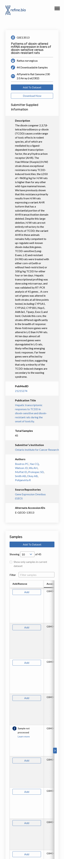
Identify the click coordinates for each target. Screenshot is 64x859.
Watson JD (21, 467)
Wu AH (33, 467)
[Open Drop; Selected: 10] (27, 554)
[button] (57, 9)
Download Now (32, 95)
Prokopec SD (36, 472)
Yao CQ (34, 463)
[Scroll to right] (55, 750)
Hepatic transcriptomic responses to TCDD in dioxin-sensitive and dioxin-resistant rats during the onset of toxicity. (31, 413)
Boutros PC (22, 463)
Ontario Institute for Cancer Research (32, 449)
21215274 (21, 390)
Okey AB (32, 476)
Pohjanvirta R (23, 480)
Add (26, 592)
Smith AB (20, 476)
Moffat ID (21, 472)
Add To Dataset (32, 87)
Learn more (24, 736)
